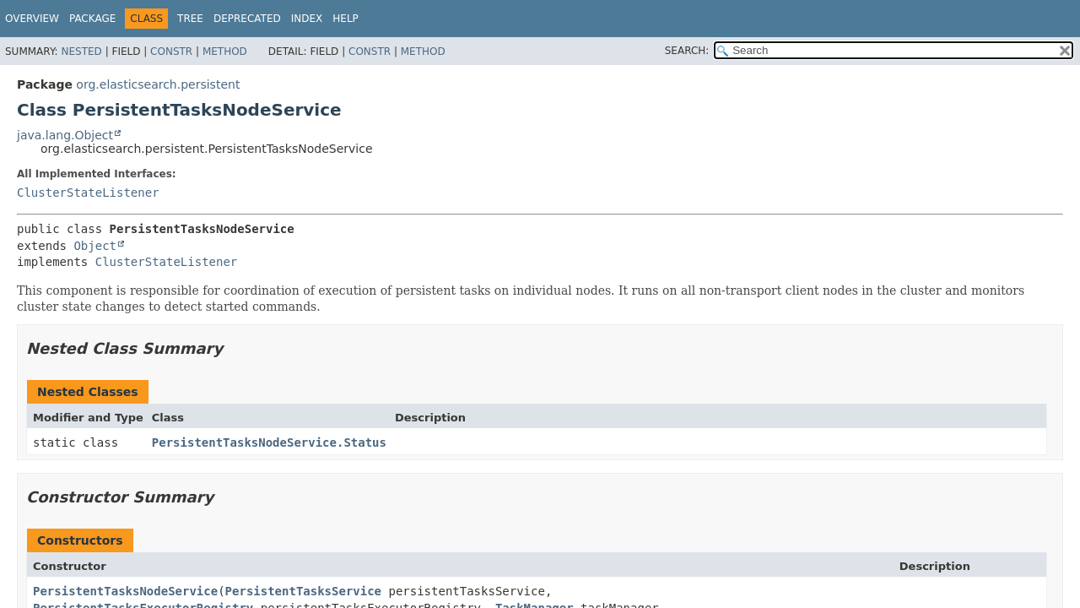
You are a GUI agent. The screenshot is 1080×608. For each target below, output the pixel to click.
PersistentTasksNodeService (125, 591)
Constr (171, 51)
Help (345, 18)
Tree (190, 18)
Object (94, 245)
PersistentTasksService (303, 591)
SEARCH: (687, 51)
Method (224, 51)
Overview (32, 18)
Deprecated (247, 18)
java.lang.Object (65, 135)
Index (307, 18)
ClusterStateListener (88, 192)
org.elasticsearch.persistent (158, 84)
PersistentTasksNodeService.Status (269, 442)
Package (92, 18)
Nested (81, 51)
